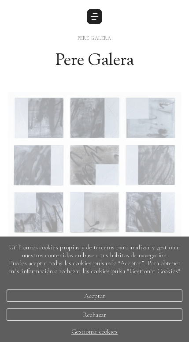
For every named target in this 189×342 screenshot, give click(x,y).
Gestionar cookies (94, 331)
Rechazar (94, 315)
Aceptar (94, 296)
